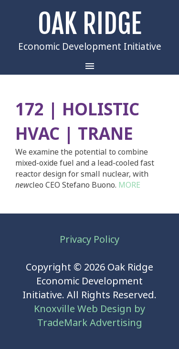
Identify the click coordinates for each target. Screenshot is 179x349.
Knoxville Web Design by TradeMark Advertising (89, 316)
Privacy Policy (89, 240)
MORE (129, 185)
